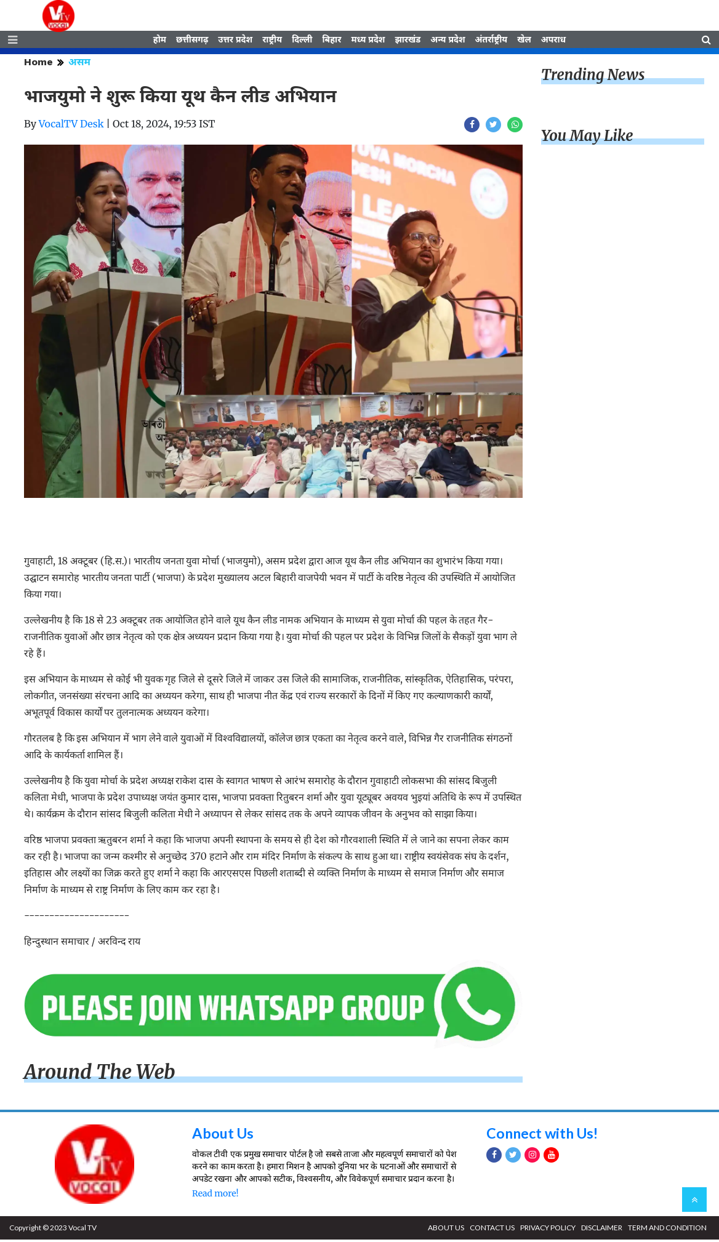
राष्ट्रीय (272, 41)
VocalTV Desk (71, 126)
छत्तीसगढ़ (192, 41)
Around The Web (99, 1074)
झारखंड (407, 41)
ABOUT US (446, 1230)
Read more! (215, 1195)
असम (79, 64)
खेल (524, 41)
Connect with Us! (544, 1135)
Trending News (593, 77)
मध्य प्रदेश (368, 41)
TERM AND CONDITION (667, 1230)
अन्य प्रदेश (447, 41)
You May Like (587, 138)
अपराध (553, 41)
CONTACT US (492, 1230)
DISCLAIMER (601, 1230)
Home (38, 64)
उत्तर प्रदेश (235, 41)
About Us (223, 1135)
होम (159, 41)
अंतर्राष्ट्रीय (491, 41)
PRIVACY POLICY (548, 1230)
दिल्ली (302, 41)
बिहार (331, 41)
